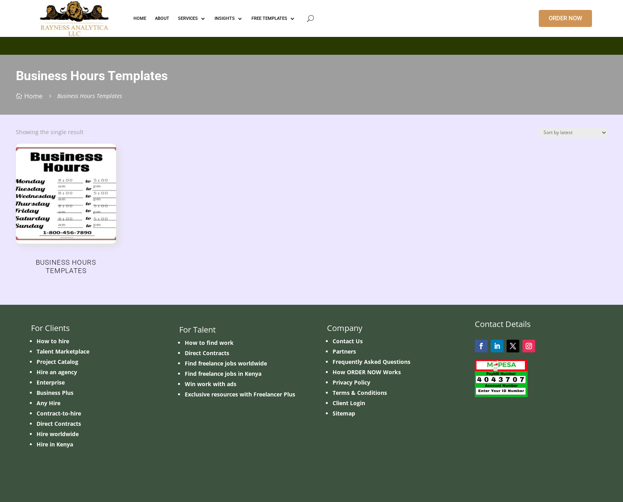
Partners (344, 351)
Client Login (349, 403)
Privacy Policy (351, 382)
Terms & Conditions (360, 392)
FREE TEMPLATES (269, 18)
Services (188, 18)
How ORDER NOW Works (367, 372)
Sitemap (344, 413)
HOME (140, 18)
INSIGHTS (225, 18)
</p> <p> (311, 44)
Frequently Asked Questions (371, 361)
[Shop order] (573, 132)
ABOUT (162, 18)
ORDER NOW (565, 18)
